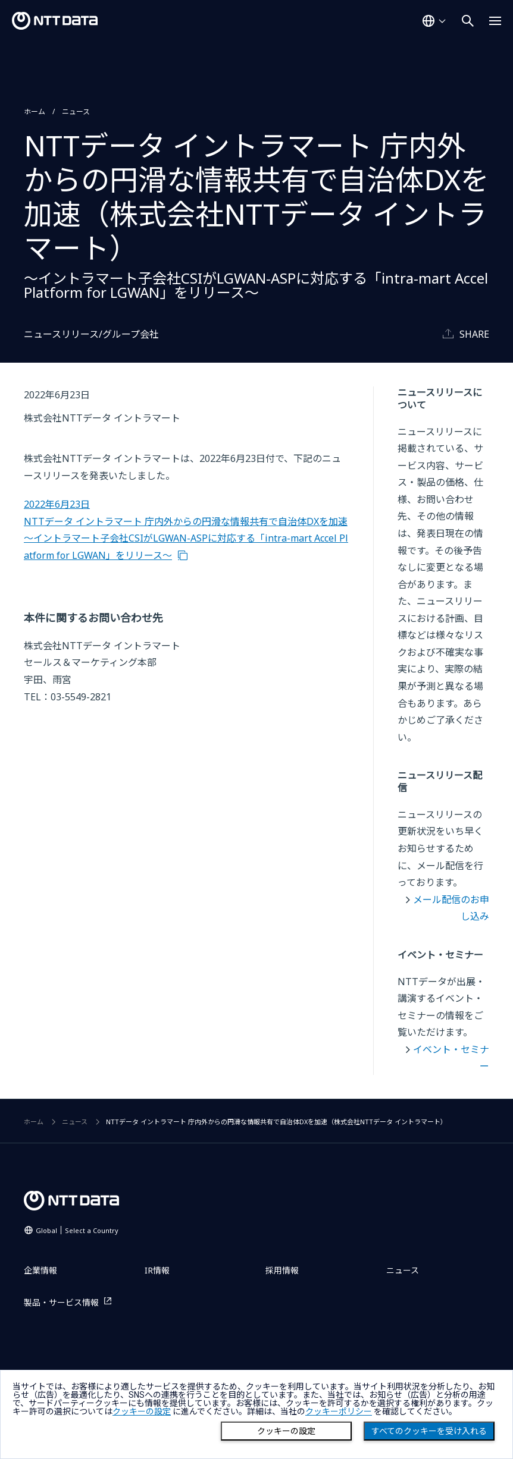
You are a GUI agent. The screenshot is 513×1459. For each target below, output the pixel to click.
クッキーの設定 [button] (141, 1411)
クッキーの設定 (286, 1431)
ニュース (76, 111)
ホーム (34, 111)
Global (77, 1230)
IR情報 (157, 1270)
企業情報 (40, 1270)
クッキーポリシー (338, 1411)
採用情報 (282, 1270)
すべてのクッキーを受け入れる (429, 1431)
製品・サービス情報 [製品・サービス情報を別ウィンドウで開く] (61, 1302)
